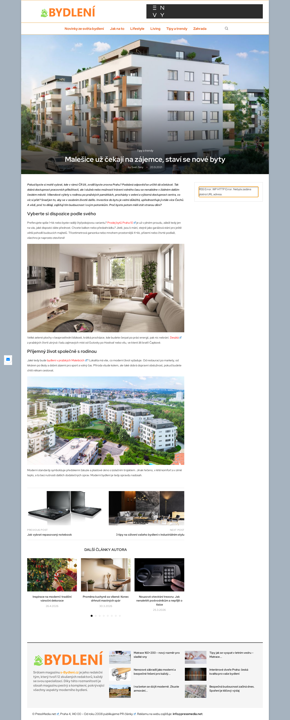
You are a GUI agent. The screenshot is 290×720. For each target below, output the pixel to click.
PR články (128, 714)
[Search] (227, 28)
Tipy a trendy (176, 28)
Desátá (175, 337)
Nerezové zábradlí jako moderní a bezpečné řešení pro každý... (155, 671)
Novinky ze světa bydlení (84, 28)
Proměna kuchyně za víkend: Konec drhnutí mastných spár (106, 599)
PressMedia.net (47, 714)
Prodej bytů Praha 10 (121, 222)
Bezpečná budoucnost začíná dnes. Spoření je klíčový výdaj (232, 688)
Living (155, 28)
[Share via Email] (8, 359)
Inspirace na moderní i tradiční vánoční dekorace (52, 599)
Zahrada (199, 28)
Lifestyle (137, 28)
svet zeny (137, 167)
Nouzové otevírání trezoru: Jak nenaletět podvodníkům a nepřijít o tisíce (159, 600)
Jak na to (117, 28)
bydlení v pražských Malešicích (67, 360)
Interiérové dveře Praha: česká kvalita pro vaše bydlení (228, 671)
